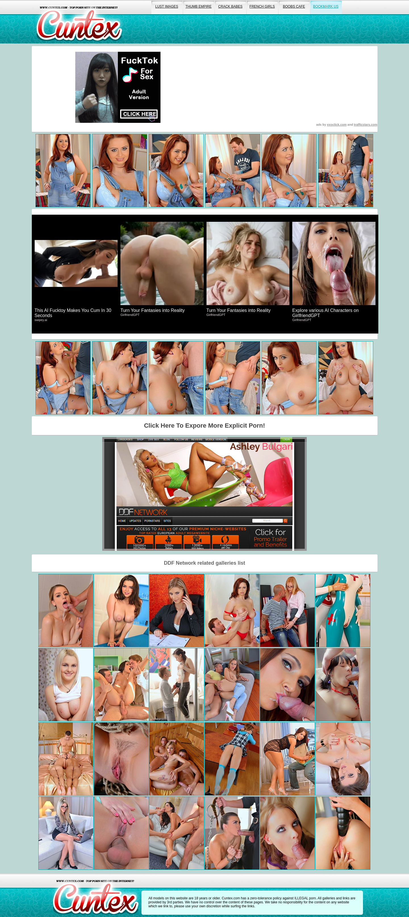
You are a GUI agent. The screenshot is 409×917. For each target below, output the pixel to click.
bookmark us (325, 7)
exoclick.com (337, 124)
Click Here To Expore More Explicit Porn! (204, 425)
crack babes (230, 7)
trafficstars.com (365, 124)
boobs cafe (294, 7)
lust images (166, 7)
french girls (262, 7)
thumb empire (198, 7)
